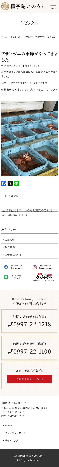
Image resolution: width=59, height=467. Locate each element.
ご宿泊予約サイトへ (29, 379)
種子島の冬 (10, 196)
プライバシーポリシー (16, 433)
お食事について (13, 254)
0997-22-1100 (32, 351)
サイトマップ (11, 440)
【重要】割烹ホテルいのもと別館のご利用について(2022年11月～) (29, 212)
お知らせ (9, 239)
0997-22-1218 (32, 324)
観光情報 (10, 247)
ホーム (8, 425)
